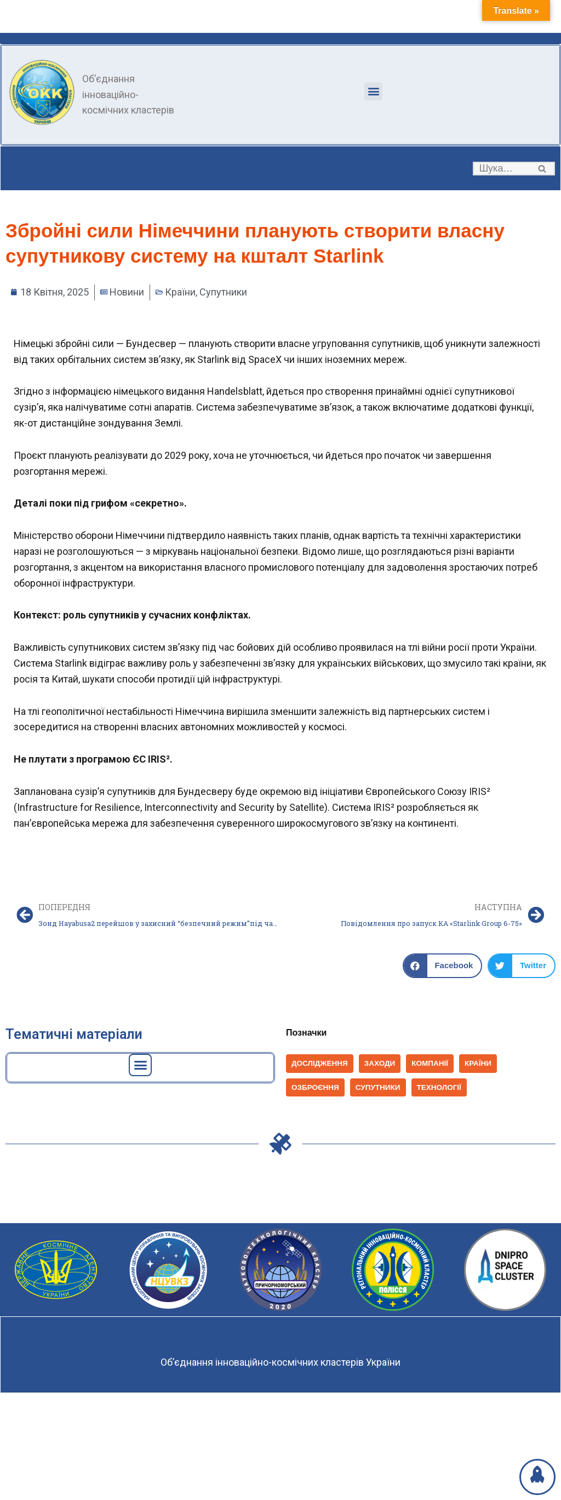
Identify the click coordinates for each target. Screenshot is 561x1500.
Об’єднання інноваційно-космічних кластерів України (280, 1362)
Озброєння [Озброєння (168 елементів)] (315, 1087)
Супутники (223, 292)
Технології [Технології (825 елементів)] (439, 1087)
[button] (373, 91)
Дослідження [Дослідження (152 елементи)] (319, 1063)
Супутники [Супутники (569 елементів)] (378, 1087)
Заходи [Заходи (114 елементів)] (380, 1063)
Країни (180, 292)
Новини (127, 292)
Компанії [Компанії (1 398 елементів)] (429, 1063)
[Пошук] (501, 168)
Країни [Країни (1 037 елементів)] (478, 1063)
